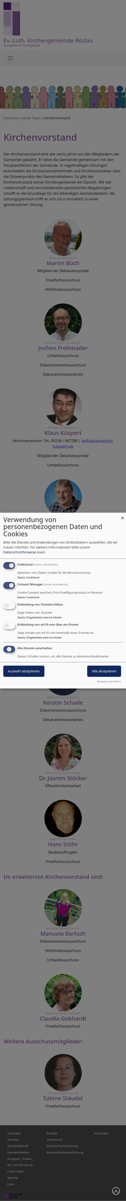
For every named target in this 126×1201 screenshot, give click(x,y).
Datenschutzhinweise (19, 552)
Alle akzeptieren (104, 671)
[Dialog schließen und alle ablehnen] (122, 515)
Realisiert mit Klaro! (109, 681)
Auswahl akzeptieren (24, 671)
